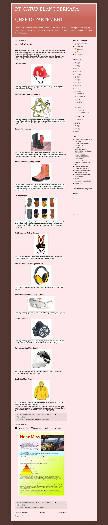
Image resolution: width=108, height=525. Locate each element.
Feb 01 (80, 116)
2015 (76, 82)
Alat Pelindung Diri (24, 44)
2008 (76, 131)
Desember (80, 93)
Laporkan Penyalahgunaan (82, 189)
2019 (76, 71)
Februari (79, 107)
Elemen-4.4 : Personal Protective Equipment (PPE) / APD (34, 419)
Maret (78, 105)
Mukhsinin (80, 46)
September (80, 96)
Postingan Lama (61, 512)
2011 (76, 123)
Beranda (42, 512)
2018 (76, 74)
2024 (76, 63)
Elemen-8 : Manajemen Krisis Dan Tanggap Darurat (83, 171)
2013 (76, 88)
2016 (76, 80)
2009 (76, 129)
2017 (76, 77)
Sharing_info (78, 183)
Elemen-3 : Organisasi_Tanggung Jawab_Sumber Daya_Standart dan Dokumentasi (83, 150)
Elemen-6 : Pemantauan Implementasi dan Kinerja (32, 507)
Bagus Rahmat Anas (82, 44)
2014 (76, 85)
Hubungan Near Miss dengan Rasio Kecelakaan (38, 428)
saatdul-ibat (80, 54)
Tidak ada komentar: (47, 414)
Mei (78, 99)
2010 (76, 126)
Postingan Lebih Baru (22, 512)
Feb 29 (80, 110)
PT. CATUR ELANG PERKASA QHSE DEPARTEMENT (54, 14)
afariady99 (80, 49)
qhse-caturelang (81, 52)
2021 (76, 66)
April (78, 102)
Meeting (77, 178)
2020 (76, 68)
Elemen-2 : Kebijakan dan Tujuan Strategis (82, 144)
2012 (76, 91)
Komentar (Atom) (27, 516)
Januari (79, 119)
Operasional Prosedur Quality (83, 181)
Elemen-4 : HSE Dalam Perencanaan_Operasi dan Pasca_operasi (82, 156)
